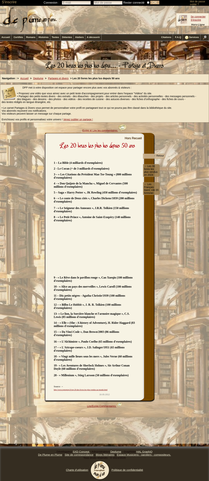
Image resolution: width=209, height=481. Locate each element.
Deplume (38, 78)
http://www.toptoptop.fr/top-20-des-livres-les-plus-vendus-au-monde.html (80, 390)
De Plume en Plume (50, 454)
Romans (30, 37)
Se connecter (198, 16)
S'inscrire (9, 2)
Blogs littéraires (105, 454)
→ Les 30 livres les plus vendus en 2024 (151, 170)
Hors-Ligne (198, 24)
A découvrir (93, 37)
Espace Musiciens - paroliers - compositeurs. (144, 454)
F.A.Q (178, 37)
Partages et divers (58, 78)
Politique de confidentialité (127, 469)
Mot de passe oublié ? (197, 3)
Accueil (5, 37)
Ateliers (79, 37)
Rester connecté (133, 2)
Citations (166, 37)
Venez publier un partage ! (78, 119)
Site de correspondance (79, 454)
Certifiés (18, 37)
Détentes (67, 37)
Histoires (43, 37)
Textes (55, 37)
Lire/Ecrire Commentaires (104, 406)
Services (192, 37)
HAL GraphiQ (144, 451)
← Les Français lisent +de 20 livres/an (151, 188)
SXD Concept (81, 451)
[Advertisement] (105, 51)
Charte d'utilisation (77, 469)
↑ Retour (159, 155)
